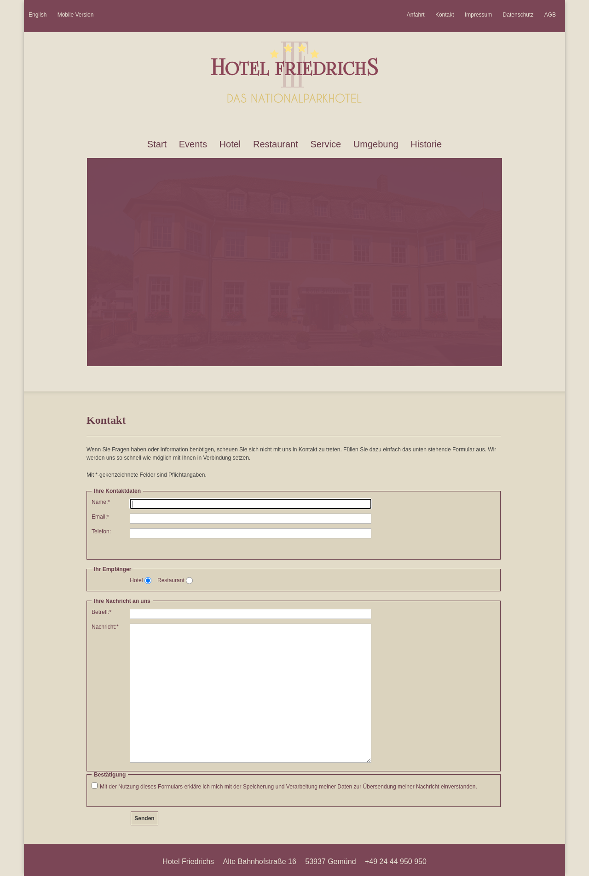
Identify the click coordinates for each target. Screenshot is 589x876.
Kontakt (444, 15)
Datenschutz (518, 15)
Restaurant (275, 144)
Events (193, 144)
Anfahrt (416, 15)
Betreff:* (101, 612)
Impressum (478, 15)
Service (325, 144)
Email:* (100, 517)
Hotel (230, 144)
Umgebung (375, 144)
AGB (550, 15)
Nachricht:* (105, 627)
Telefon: (101, 531)
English (37, 15)
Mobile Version (76, 15)
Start (157, 144)
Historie (426, 144)
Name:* (101, 502)
